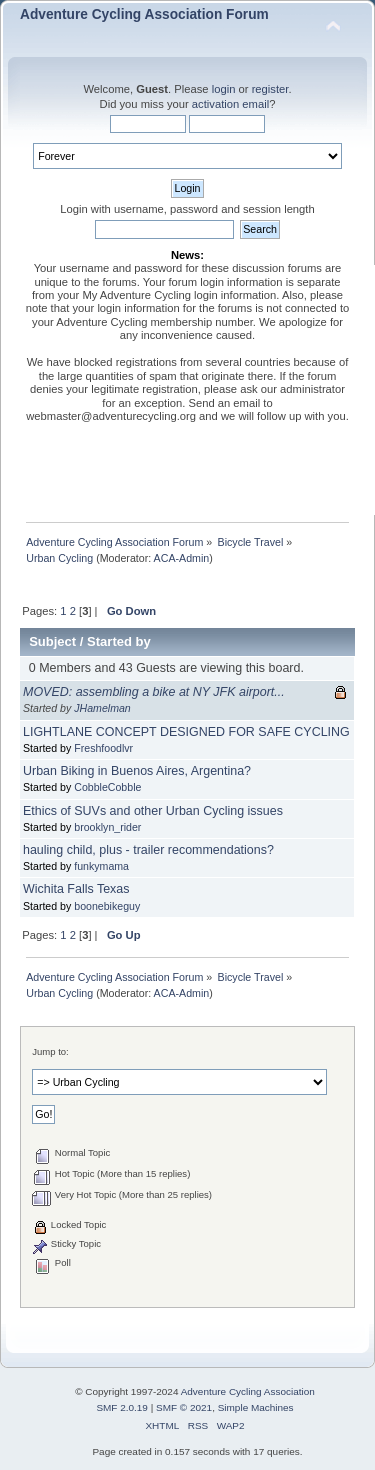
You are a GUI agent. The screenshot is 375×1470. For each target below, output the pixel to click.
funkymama (101, 866)
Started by (119, 641)
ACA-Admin (182, 558)
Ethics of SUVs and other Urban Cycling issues (153, 811)
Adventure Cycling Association (248, 1391)
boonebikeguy (107, 906)
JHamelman (102, 708)
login (224, 89)
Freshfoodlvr (103, 748)
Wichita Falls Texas (76, 889)
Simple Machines (256, 1407)
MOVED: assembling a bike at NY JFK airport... (154, 692)
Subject (52, 641)
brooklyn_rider (107, 827)
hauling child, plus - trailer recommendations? (148, 850)
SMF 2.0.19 (122, 1407)
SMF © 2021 (184, 1407)
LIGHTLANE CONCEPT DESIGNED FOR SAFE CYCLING (186, 732)
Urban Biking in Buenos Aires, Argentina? (137, 771)
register (270, 89)
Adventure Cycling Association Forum (144, 14)
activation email (230, 104)
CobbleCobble (107, 787)
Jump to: (50, 1051)
